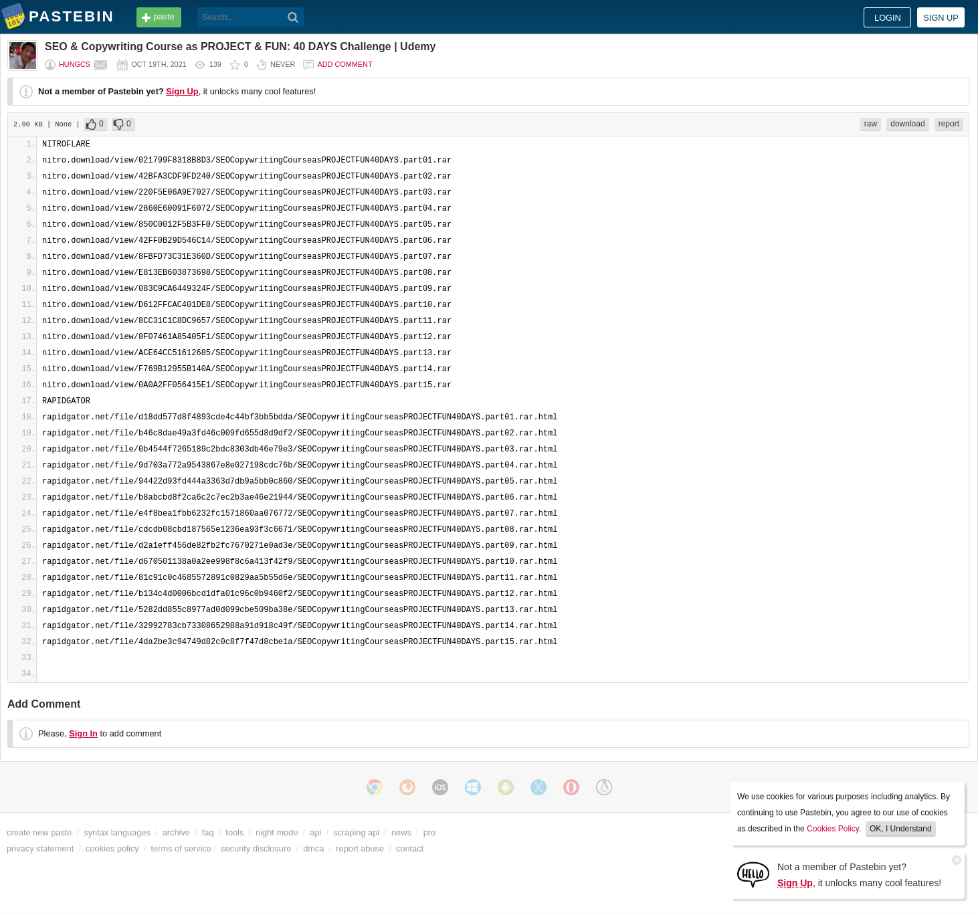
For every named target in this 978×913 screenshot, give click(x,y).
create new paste (39, 832)
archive (176, 832)
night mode (277, 832)
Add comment (344, 64)
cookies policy (112, 848)
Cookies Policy (833, 828)
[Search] (293, 17)
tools (234, 832)
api (315, 832)
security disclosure (256, 848)
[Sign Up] (753, 874)
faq (208, 832)
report (949, 123)
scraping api (356, 832)
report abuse (360, 848)
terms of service (181, 848)
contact (409, 848)
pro (429, 832)
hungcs (74, 64)
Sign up (941, 18)
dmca (313, 848)
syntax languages (117, 832)
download (907, 123)
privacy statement (40, 848)
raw (870, 123)
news (401, 832)
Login (887, 18)
